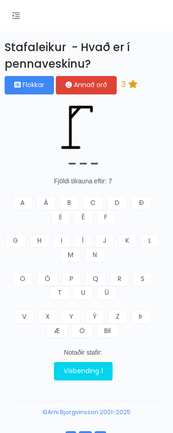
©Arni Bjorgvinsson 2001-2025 (86, 412)
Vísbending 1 (83, 370)
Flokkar (29, 84)
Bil (107, 330)
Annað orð (86, 84)
